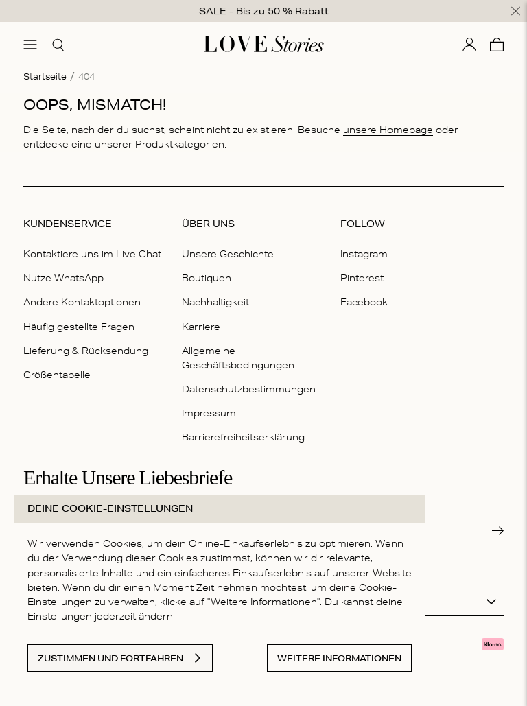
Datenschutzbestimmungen (249, 389)
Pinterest (362, 278)
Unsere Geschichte (228, 254)
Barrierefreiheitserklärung (243, 437)
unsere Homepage (388, 129)
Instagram (364, 254)
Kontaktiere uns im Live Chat (92, 254)
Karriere (201, 326)
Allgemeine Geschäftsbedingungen (238, 357)
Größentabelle (57, 374)
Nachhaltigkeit (215, 302)
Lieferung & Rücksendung (85, 350)
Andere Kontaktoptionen (82, 302)
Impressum (209, 413)
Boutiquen (206, 278)
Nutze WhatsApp (63, 278)
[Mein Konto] (469, 44)
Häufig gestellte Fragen (78, 326)
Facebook (364, 302)
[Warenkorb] (497, 44)
